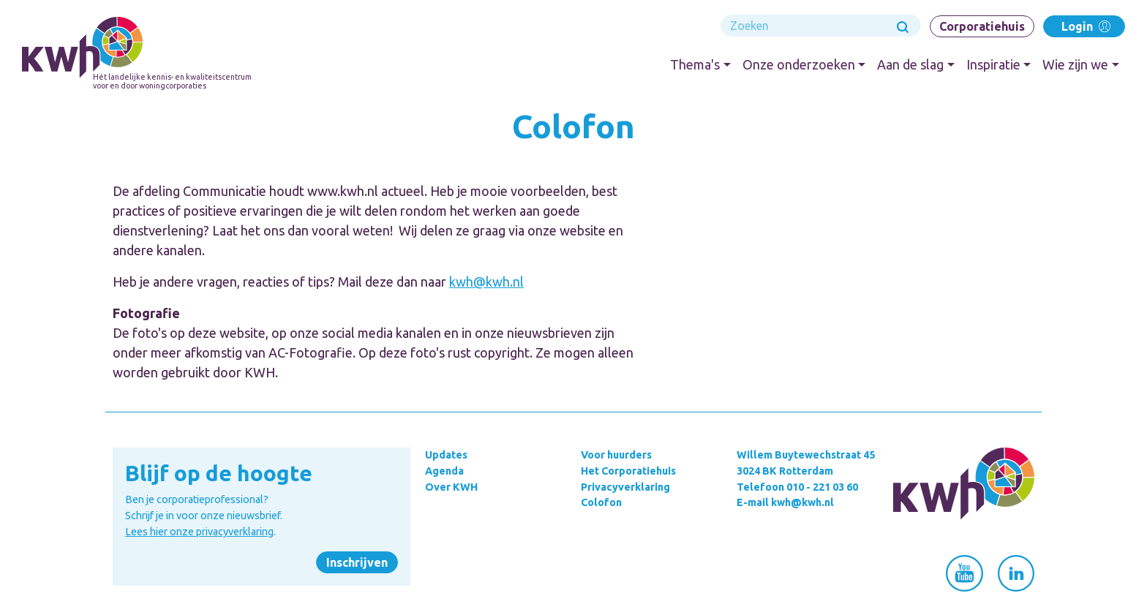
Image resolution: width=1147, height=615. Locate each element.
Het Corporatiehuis (628, 471)
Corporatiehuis (982, 26)
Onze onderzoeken (798, 64)
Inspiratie (993, 64)
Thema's (695, 64)
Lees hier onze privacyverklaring (199, 531)
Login (1084, 26)
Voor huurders (616, 455)
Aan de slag (910, 64)
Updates (446, 455)
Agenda (444, 471)
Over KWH (451, 487)
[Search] (821, 26)
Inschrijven (357, 562)
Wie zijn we (1075, 64)
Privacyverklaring (625, 487)
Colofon (601, 502)
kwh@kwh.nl (486, 281)
